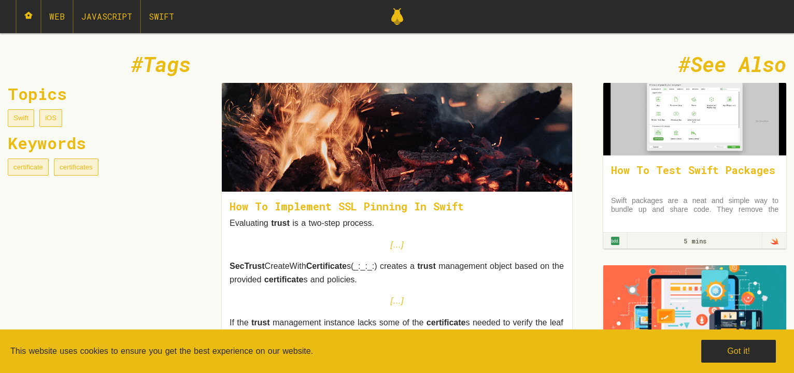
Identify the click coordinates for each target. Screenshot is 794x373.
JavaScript (106, 16)
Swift (161, 16)
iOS (50, 118)
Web (57, 16)
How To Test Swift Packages (693, 170)
